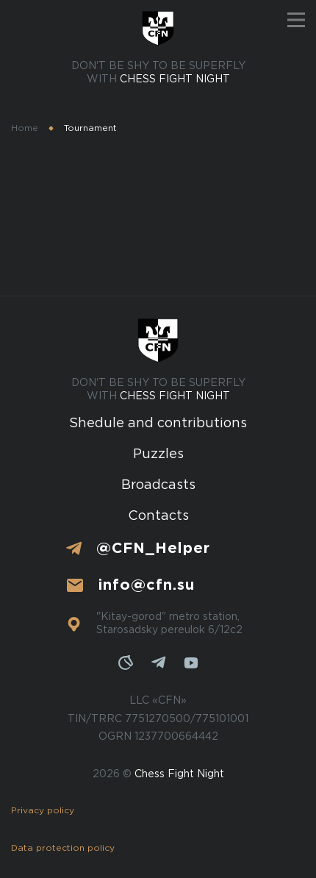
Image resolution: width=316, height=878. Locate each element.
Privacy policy (42, 811)
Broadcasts (158, 485)
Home (24, 128)
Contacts (158, 516)
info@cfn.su (146, 585)
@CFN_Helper (153, 548)
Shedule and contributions (158, 423)
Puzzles (158, 454)
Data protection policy (63, 848)
